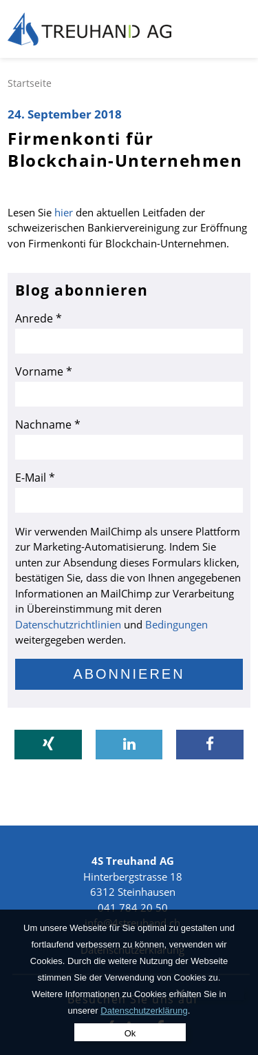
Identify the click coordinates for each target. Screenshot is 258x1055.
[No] (180, 993)
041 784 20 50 (133, 907)
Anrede (38, 318)
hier (62, 212)
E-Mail (35, 477)
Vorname (43, 371)
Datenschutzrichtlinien (68, 624)
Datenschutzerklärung (143, 1010)
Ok (130, 1033)
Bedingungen (176, 624)
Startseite (30, 83)
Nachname (47, 424)
